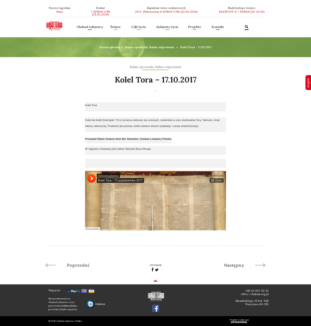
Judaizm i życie (167, 27)
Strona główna (109, 47)
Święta (115, 27)
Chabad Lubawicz (90, 27)
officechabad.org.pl (255, 294)
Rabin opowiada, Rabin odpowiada (149, 47)
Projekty (194, 27)
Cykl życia (138, 27)
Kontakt (218, 27)
